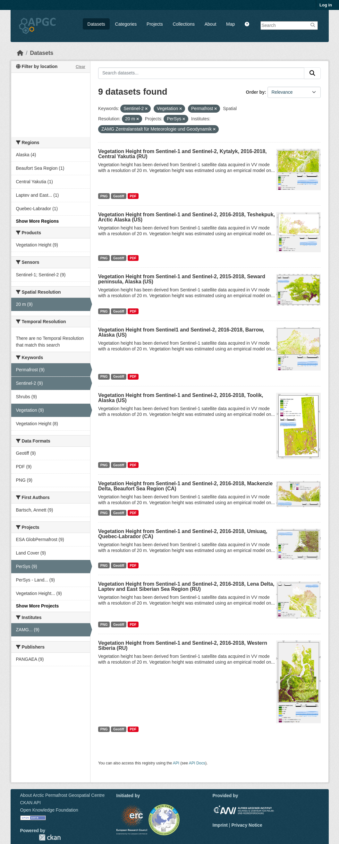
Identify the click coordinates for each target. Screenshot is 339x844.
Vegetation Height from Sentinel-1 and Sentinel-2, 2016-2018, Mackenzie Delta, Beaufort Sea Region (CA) (185, 486)
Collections (183, 24)
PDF (133, 196)
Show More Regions (37, 221)
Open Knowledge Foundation (49, 810)
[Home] (20, 53)
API (176, 763)
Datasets (96, 24)
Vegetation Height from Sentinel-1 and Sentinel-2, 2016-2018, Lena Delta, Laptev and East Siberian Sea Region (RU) (186, 586)
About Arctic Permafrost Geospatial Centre (62, 795)
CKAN (50, 837)
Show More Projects (37, 605)
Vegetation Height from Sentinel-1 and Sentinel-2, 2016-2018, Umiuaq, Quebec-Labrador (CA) (182, 534)
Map (230, 24)
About (210, 24)
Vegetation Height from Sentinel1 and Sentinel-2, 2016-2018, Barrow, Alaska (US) (181, 332)
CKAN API (30, 802)
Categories (126, 24)
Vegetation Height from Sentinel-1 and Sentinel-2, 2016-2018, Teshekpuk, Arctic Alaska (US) (186, 217)
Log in (325, 5)
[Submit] (312, 73)
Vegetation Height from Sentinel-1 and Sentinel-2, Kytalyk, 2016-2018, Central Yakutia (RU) (182, 154)
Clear (80, 67)
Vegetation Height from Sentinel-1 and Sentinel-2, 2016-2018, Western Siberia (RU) (182, 645)
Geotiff (118, 196)
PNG (104, 196)
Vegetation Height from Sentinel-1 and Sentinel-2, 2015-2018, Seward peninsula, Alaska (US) (181, 279)
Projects (155, 24)
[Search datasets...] (201, 73)
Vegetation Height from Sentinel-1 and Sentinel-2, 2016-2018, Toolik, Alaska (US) (180, 397)
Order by (255, 92)
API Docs (197, 763)
